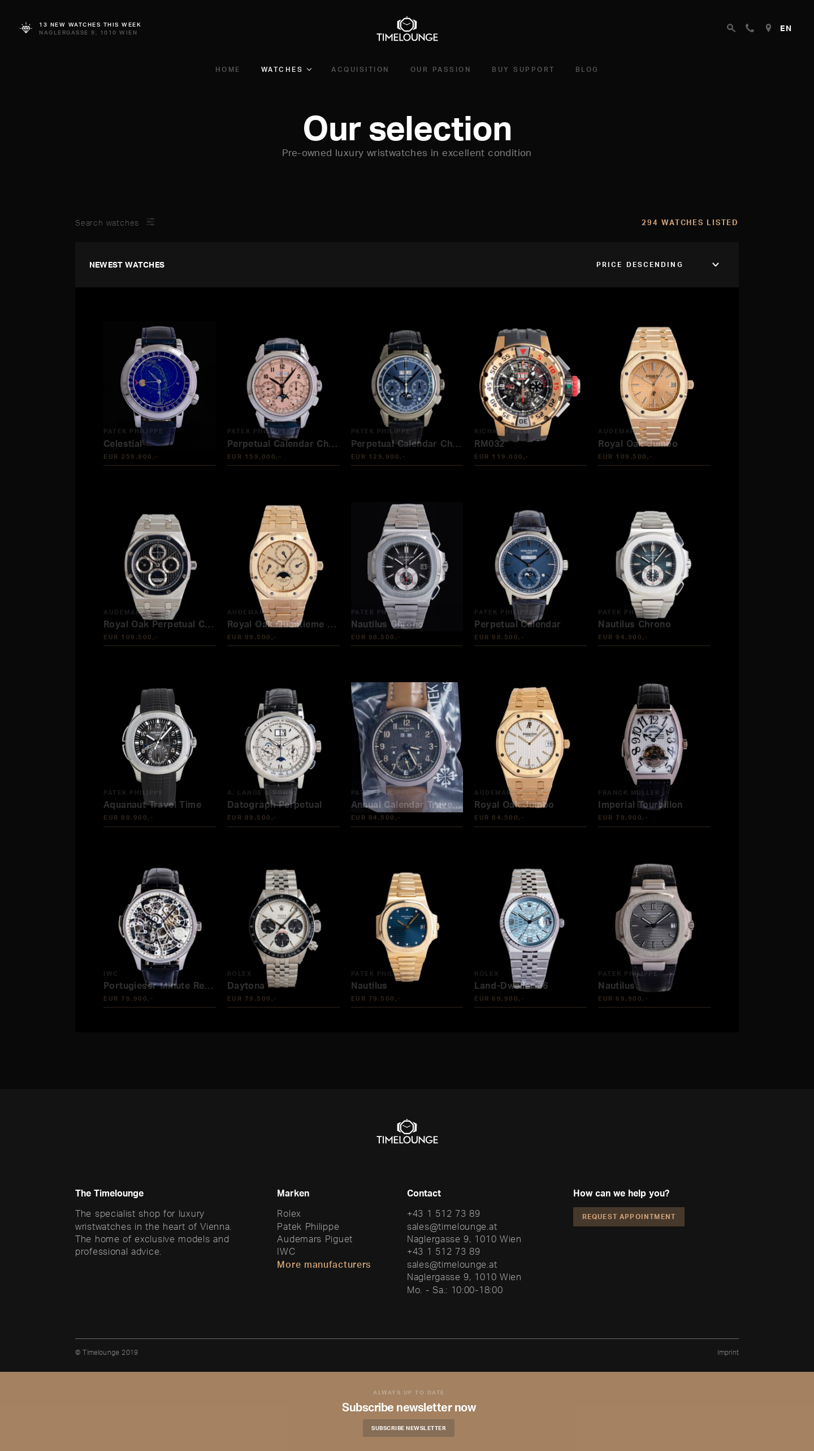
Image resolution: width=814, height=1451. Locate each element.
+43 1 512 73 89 (443, 1213)
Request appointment (629, 1216)
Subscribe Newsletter (415, 1427)
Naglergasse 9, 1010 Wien (464, 1239)
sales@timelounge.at (452, 1226)
